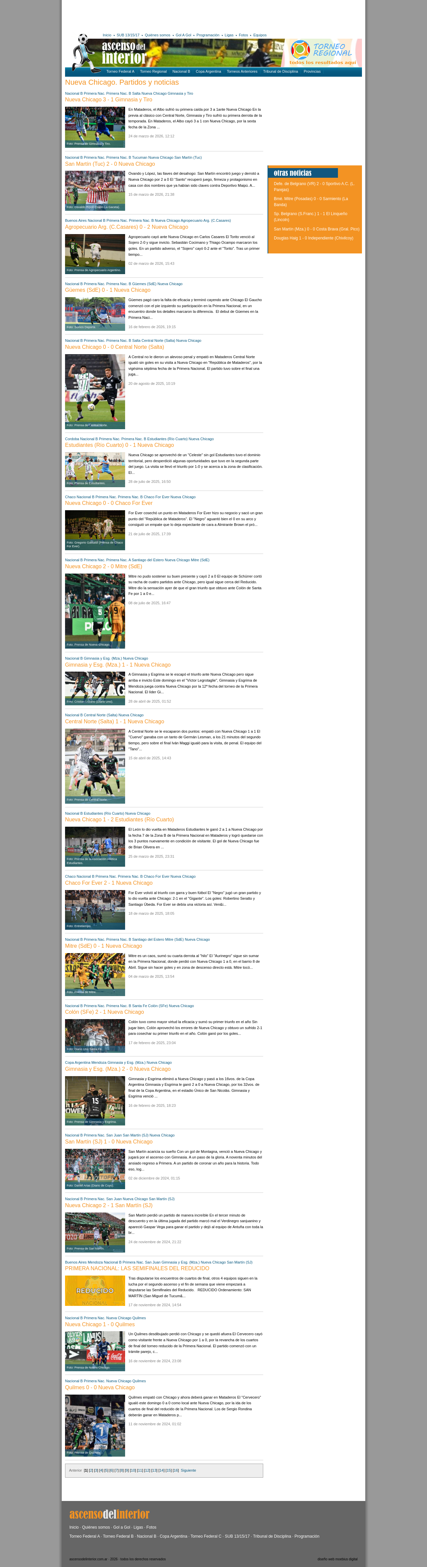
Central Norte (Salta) (158, 340)
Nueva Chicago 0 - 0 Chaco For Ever (108, 503)
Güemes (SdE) (144, 284)
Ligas (229, 35)
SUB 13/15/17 (128, 35)
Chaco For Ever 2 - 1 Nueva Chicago (108, 883)
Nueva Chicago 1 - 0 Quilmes (100, 1324)
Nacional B (181, 71)
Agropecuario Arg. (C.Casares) (206, 220)
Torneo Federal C (206, 1536)
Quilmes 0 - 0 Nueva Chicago (100, 1387)
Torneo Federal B (118, 1536)
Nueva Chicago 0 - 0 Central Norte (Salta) (114, 347)
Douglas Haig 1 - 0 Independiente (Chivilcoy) (313, 238)
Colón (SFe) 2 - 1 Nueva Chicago (104, 1012)
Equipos (260, 35)
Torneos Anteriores (242, 71)
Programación (207, 35)
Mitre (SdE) (200, 560)
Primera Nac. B (118, 93)
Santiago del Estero (148, 560)
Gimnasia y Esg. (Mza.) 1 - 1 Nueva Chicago (118, 665)
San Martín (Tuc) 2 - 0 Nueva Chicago (110, 164)
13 (154, 1470)
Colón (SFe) (158, 1006)
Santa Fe (139, 1006)
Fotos (243, 35)
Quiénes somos (157, 35)
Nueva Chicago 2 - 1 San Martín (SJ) (108, 1205)
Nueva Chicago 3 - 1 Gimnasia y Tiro (108, 99)
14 (161, 1470)
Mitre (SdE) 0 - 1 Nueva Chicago (103, 946)
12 (147, 1470)
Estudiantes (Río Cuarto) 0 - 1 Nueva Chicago (119, 445)
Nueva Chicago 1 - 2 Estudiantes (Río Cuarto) (119, 819)
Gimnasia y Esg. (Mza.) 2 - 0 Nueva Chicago (118, 1069)
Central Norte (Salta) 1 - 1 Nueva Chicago (114, 721)
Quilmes (139, 1318)
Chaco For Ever (156, 497)
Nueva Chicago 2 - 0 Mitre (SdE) (103, 566)
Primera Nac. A (118, 560)
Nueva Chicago (153, 93)
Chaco (70, 497)
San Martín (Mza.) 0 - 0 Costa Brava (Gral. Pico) (317, 229)
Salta (136, 93)
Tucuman (139, 157)
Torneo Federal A (120, 71)
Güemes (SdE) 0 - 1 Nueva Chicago (107, 290)
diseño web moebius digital (338, 1559)
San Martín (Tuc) (188, 157)
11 (140, 1470)
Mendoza (98, 1062)
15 (168, 1470)
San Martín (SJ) (135, 1135)
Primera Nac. (94, 93)
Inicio (107, 35)
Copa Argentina (208, 71)
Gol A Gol (183, 35)
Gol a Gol (121, 1527)
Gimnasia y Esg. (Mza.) (103, 658)
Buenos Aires (76, 220)
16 (176, 1470)
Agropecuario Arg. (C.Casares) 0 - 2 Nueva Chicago (126, 227)
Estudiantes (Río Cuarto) (167, 439)
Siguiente (188, 1470)
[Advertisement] (162, 15)
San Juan (114, 1135)
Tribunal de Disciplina (280, 71)
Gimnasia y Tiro (180, 93)
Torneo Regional (153, 71)
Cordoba (72, 439)
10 (133, 1470)
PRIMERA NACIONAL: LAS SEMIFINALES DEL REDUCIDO (137, 1268)
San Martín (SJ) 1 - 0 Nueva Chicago (108, 1141)
